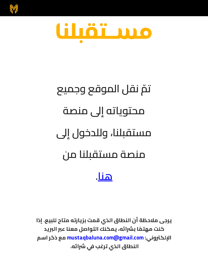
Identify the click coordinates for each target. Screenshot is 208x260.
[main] (104, 128)
